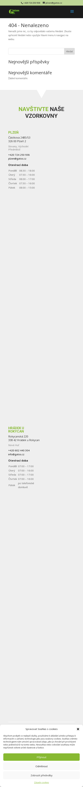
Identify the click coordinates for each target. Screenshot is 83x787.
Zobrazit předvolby (42, 775)
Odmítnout (41, 766)
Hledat (69, 51)
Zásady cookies (41, 782)
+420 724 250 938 (31, 2)
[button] (78, 729)
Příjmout (41, 757)
